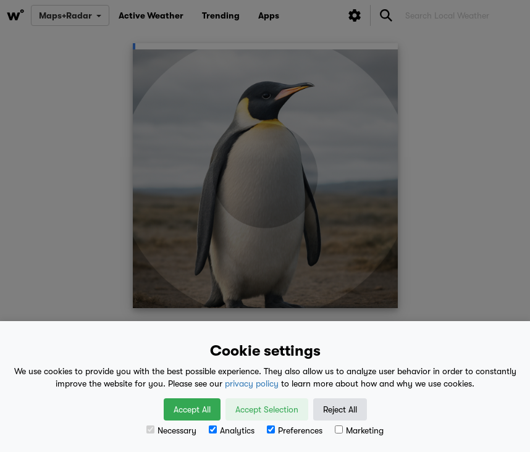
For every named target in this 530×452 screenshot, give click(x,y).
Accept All (192, 409)
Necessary (171, 430)
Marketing (359, 430)
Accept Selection (266, 409)
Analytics (231, 430)
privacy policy (252, 383)
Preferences (294, 430)
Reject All (340, 409)
